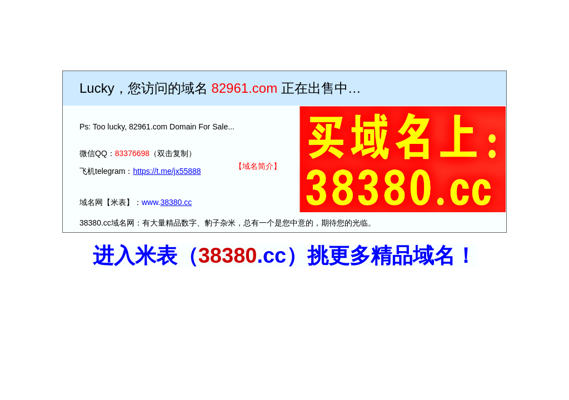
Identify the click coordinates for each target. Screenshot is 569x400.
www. (151, 202)
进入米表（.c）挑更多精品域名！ (285, 255)
